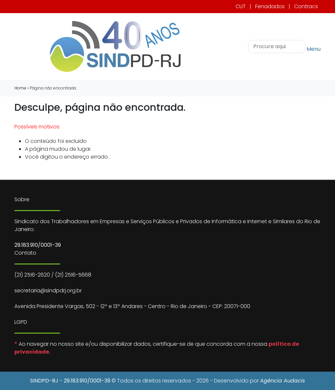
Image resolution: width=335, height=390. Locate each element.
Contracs (306, 6)
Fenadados (270, 6)
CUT (241, 6)
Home (20, 88)
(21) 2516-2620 (32, 275)
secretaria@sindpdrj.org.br (48, 290)
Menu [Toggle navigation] (314, 48)
